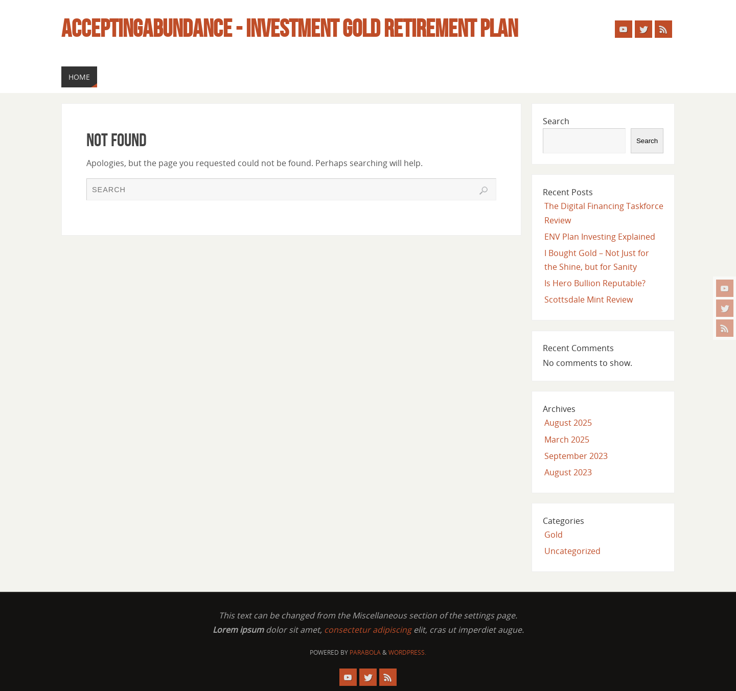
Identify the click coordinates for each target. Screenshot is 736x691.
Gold (553, 534)
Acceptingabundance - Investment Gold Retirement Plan (289, 28)
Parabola (365, 652)
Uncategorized (572, 551)
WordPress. (407, 652)
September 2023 (576, 456)
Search (556, 121)
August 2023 (568, 472)
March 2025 (566, 439)
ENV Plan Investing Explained (599, 236)
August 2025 (568, 422)
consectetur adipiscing (367, 629)
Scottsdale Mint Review (588, 299)
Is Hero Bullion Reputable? (595, 283)
